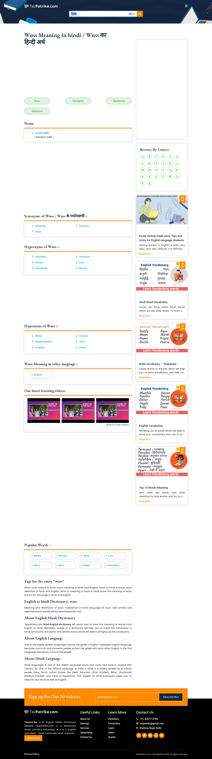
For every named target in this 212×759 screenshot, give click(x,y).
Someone (84, 256)
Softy (82, 341)
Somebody (41, 268)
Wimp (38, 335)
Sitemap (84, 723)
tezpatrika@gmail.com (152, 723)
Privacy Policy (31, 754)
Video (111, 732)
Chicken (83, 335)
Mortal (83, 268)
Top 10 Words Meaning (153, 487)
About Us (85, 719)
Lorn (110, 555)
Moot (61, 565)
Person (39, 262)
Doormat (84, 225)
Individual (40, 256)
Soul (81, 262)
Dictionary (113, 719)
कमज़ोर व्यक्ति (42, 133)
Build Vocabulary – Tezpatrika (158, 364)
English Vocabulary (151, 425)
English (38, 374)
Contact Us (86, 737)
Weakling (40, 225)
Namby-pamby (43, 341)
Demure (63, 555)
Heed (86, 555)
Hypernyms (119, 101)
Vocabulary (114, 723)
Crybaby (39, 347)
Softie (82, 347)
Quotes (112, 737)
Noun (37, 101)
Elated (86, 565)
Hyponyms (37, 111)
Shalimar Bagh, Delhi (150, 728)
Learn (111, 728)
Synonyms (78, 101)
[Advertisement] (78, 72)
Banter (37, 555)
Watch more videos (117, 424)
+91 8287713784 (149, 719)
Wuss (38, 231)
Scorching (113, 565)
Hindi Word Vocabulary (153, 302)
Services (84, 728)
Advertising (86, 732)
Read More (144, 253)
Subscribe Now (171, 697)
